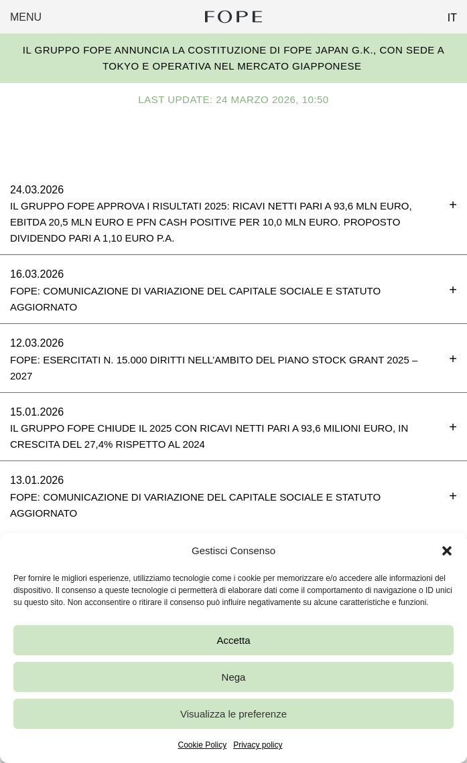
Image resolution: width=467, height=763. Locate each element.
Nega (234, 677)
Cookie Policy (202, 745)
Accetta (233, 640)
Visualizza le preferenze (233, 713)
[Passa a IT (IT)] (447, 14)
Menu (26, 17)
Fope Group (233, 16)
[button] (447, 551)
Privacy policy (257, 745)
